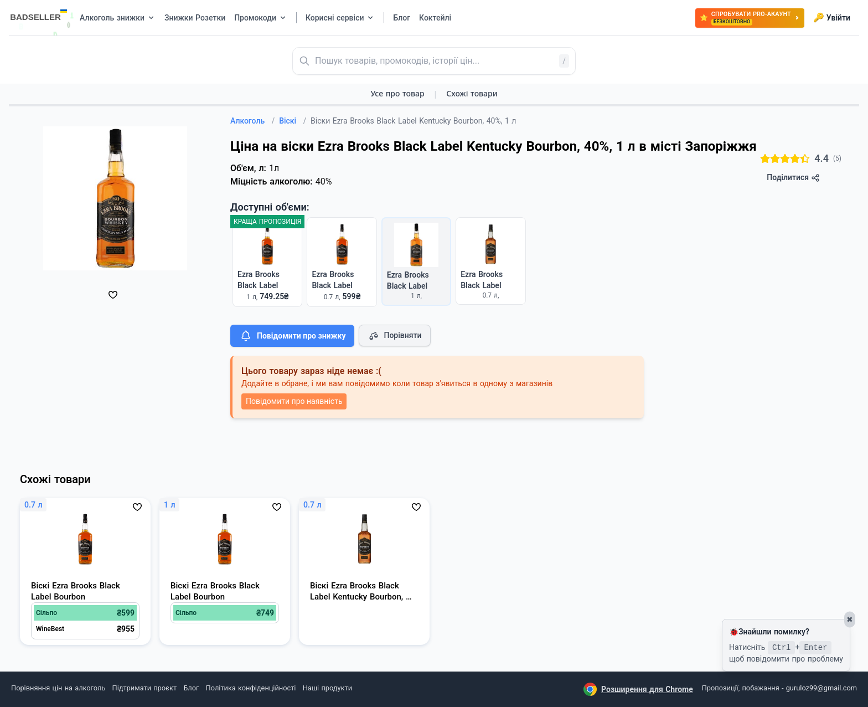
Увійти (831, 17)
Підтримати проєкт (144, 688)
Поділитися (793, 177)
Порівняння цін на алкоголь (58, 688)
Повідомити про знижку (292, 335)
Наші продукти (327, 688)
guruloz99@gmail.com (821, 688)
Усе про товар (397, 93)
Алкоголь (252, 120)
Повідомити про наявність (294, 401)
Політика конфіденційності (251, 688)
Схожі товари (471, 93)
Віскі (292, 120)
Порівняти (394, 335)
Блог (191, 688)
